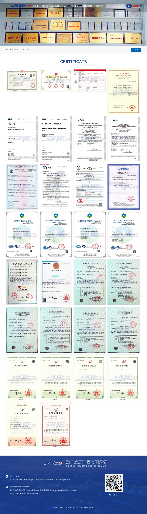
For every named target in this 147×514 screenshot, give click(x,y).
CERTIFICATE (87, 6)
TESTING (74, 6)
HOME (35, 6)
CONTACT (99, 6)
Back (136, 50)
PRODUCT (55, 6)
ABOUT (45, 6)
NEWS (65, 6)
